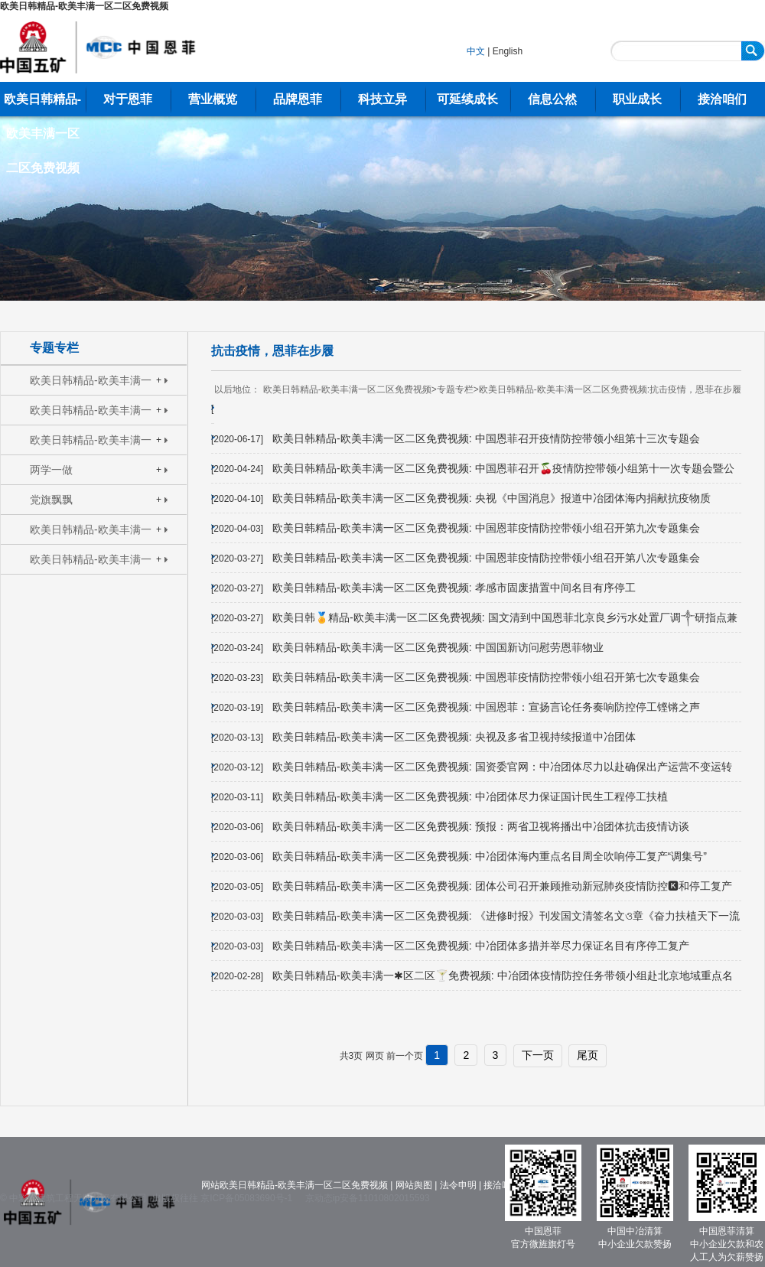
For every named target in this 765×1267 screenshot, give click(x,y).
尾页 (587, 1055)
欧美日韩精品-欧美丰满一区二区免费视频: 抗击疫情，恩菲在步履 (90, 563)
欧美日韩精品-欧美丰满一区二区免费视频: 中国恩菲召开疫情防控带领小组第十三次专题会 (485, 438)
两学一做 (51, 470)
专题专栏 (54, 347)
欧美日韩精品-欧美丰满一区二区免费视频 (84, 6)
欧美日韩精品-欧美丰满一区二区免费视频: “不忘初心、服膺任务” (90, 533)
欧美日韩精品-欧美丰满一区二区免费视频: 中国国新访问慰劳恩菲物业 (437, 647)
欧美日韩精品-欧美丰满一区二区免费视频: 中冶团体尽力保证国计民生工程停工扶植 (469, 796)
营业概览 (212, 99)
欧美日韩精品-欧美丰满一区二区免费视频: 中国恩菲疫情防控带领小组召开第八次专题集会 (485, 558)
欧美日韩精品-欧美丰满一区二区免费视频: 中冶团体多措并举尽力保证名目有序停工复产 (480, 946)
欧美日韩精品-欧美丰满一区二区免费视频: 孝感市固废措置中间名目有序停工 (453, 587)
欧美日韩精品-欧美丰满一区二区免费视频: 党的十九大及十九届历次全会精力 (92, 444)
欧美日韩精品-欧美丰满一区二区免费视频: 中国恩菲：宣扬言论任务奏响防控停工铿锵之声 (485, 707)
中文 (476, 51)
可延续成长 (467, 99)
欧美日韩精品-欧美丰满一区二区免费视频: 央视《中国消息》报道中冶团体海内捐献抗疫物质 (491, 498)
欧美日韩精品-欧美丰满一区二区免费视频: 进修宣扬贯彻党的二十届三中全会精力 (92, 384)
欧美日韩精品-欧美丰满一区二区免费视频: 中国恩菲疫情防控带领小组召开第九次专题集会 (485, 528)
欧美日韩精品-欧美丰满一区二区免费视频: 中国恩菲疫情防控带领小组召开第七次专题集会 (485, 677)
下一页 (538, 1055)
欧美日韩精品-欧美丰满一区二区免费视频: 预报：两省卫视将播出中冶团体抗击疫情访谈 (480, 826)
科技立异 (382, 99)
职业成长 (637, 99)
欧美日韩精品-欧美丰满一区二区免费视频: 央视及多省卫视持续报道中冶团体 (453, 737)
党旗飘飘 (51, 499)
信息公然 (552, 99)
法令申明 (458, 1185)
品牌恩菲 (297, 99)
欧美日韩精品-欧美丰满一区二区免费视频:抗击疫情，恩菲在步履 (610, 389)
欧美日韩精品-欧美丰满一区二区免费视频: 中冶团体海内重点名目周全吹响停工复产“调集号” (489, 856)
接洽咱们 (722, 99)
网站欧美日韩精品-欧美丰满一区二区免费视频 (294, 1185)
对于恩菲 (127, 99)
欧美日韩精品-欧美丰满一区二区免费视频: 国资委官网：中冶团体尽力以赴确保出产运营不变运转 (501, 767)
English (507, 51)
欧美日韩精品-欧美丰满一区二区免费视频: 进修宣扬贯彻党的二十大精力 (92, 414)
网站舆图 (414, 1185)
